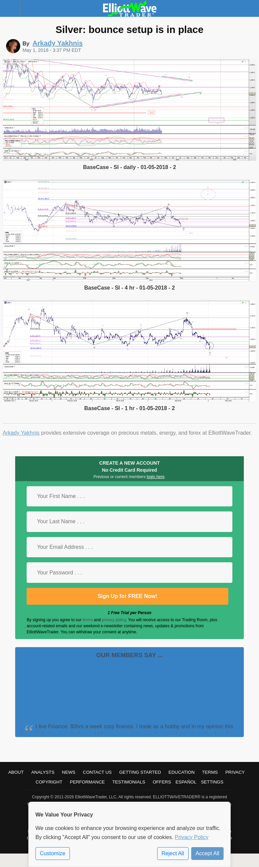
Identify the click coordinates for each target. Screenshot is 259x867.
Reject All (173, 853)
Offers (162, 782)
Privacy (235, 772)
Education (182, 772)
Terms (210, 772)
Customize (52, 853)
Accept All (207, 853)
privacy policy (114, 620)
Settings (212, 782)
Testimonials (128, 782)
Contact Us (97, 772)
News (69, 772)
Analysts (43, 772)
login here (156, 476)
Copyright (49, 782)
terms (88, 620)
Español (185, 782)
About (16, 772)
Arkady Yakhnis (21, 433)
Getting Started (140, 772)
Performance (87, 782)
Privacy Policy (191, 837)
